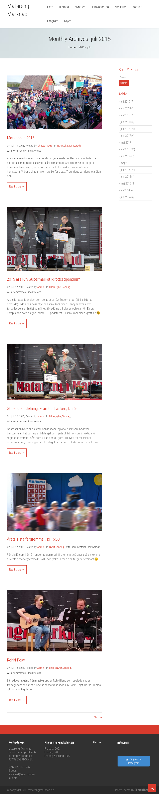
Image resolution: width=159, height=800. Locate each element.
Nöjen (67, 21)
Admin (40, 286)
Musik (52, 667)
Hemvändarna (100, 7)
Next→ (98, 717)
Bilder (52, 286)
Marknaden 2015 (20, 138)
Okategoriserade (72, 145)
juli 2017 (125, 129)
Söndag (66, 286)
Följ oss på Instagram (133, 761)
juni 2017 (126, 136)
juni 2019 (126, 108)
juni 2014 (126, 197)
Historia (64, 7)
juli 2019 (125, 101)
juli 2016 (125, 149)
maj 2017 (126, 142)
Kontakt (137, 7)
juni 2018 (126, 122)
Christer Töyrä (44, 145)
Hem (50, 7)
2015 (81, 47)
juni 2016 (126, 156)
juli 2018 (125, 115)
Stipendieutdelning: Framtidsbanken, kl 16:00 (44, 408)
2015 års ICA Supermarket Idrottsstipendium (43, 279)
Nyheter (80, 7)
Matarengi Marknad (18, 9)
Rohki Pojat (16, 660)
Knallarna (121, 7)
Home (72, 47)
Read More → (16, 186)
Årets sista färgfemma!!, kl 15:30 (33, 539)
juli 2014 (125, 190)
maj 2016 (126, 163)
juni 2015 (126, 176)
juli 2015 (125, 170)
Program (52, 21)
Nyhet (60, 145)
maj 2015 (126, 183)
